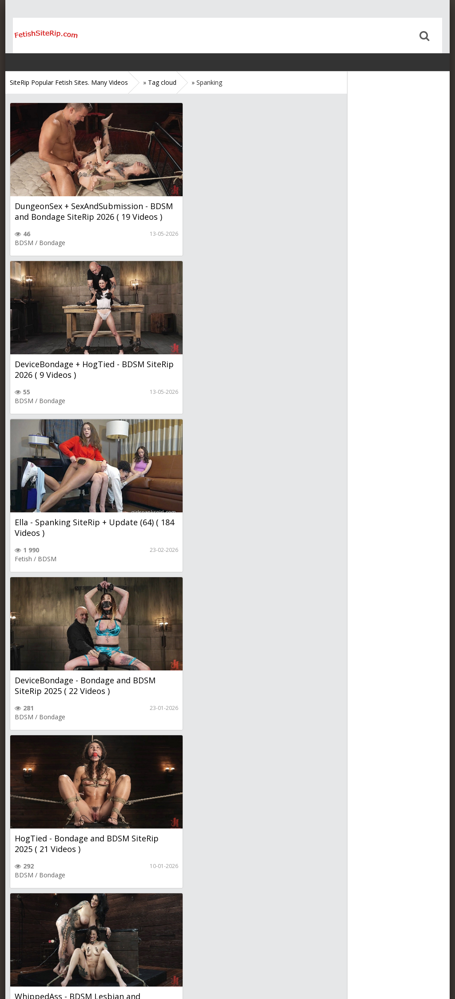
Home (38, 35)
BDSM (24, 242)
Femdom (197, 559)
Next (101, 910)
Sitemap (48, 964)
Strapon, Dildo (67, 875)
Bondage (52, 242)
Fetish (23, 400)
